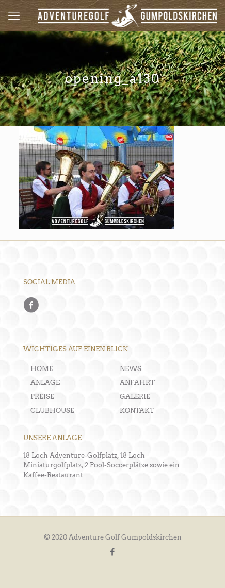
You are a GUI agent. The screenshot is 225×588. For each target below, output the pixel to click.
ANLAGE (45, 383)
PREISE (42, 396)
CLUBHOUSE (52, 410)
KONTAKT (137, 410)
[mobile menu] (14, 15)
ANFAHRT (137, 383)
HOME (41, 369)
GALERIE (135, 396)
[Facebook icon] (113, 552)
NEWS (130, 369)
